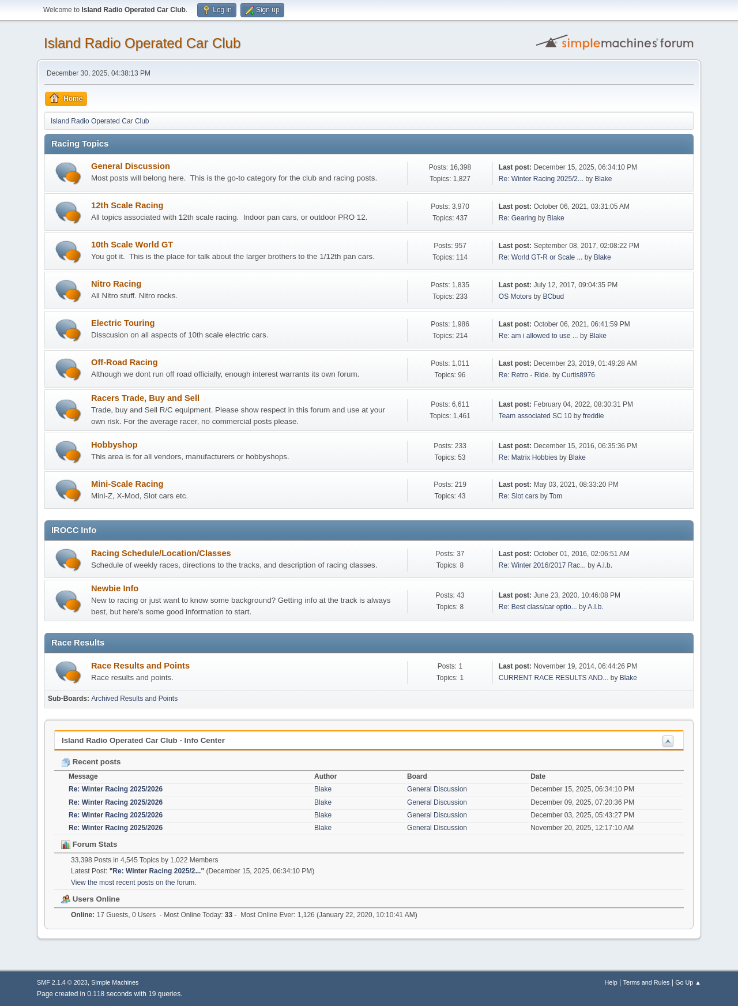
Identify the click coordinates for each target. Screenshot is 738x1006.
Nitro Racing (116, 283)
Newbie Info (114, 588)
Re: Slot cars (519, 496)
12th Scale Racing (127, 205)
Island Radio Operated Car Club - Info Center (143, 740)
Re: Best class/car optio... (538, 607)
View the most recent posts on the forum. (134, 883)
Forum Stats (89, 844)
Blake (603, 179)
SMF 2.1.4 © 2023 (62, 982)
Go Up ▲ (688, 982)
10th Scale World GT (132, 244)
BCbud (553, 296)
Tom (556, 496)
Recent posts (91, 761)
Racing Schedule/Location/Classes (161, 553)
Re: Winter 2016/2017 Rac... (542, 565)
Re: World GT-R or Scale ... (541, 257)
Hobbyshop (114, 444)
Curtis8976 (578, 375)
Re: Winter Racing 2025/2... (541, 179)
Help (611, 982)
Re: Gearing (517, 218)
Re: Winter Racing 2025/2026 (116, 789)
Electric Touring (123, 323)
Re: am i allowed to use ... (538, 336)
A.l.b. (604, 565)
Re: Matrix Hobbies (528, 457)
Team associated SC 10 (536, 416)
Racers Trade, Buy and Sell (145, 398)
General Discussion (130, 166)
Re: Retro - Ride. (525, 375)
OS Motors (515, 296)
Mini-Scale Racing (127, 484)
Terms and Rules (646, 982)
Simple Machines (114, 982)
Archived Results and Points (134, 699)
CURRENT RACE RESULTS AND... (554, 678)
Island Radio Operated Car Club (142, 43)
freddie (593, 416)
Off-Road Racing (124, 362)
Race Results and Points (140, 665)
